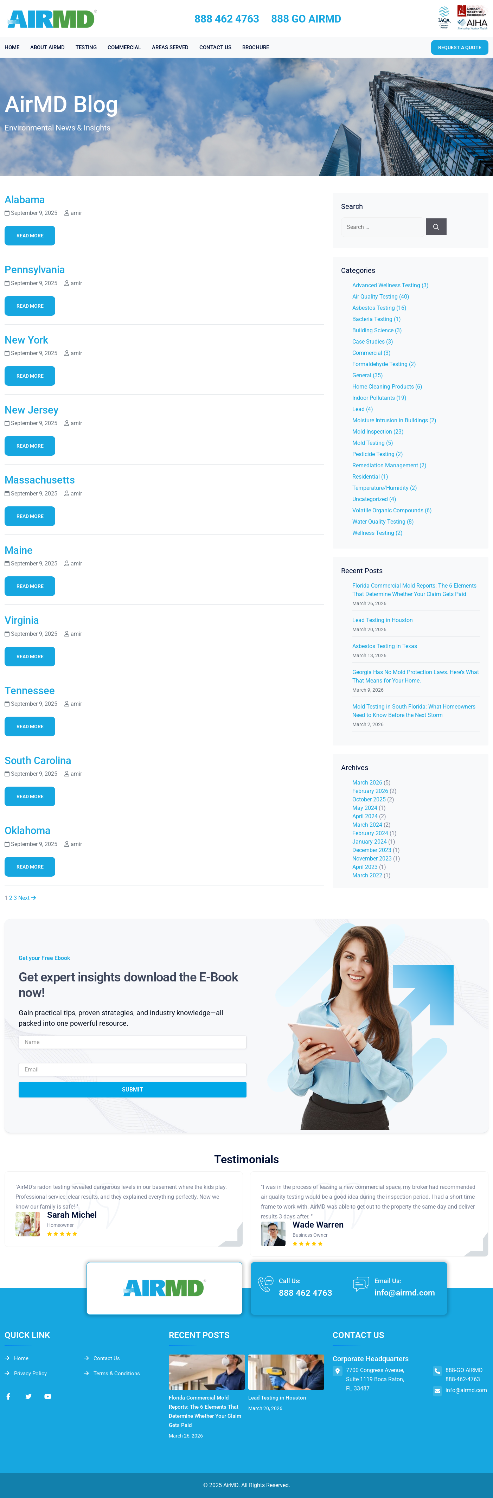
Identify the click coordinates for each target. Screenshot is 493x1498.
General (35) (367, 375)
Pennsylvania (38, 269)
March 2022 (367, 875)
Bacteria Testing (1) (376, 319)
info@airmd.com (403, 1293)
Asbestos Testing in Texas (384, 646)
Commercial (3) (371, 353)
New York (29, 339)
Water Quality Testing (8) (383, 521)
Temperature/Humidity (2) (384, 488)
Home (17, 1358)
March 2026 (367, 782)
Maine (20, 550)
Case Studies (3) (372, 341)
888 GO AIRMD (306, 19)
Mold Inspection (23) (378, 431)
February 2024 (370, 833)
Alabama (27, 199)
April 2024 (365, 816)
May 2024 (364, 808)
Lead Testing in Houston (382, 620)
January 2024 (369, 841)
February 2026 (370, 791)
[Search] (436, 226)
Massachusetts (43, 479)
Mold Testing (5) (372, 443)
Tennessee (32, 690)
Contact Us (102, 1358)
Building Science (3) (377, 330)
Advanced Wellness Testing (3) (390, 285)
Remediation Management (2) (389, 465)
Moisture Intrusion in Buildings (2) (394, 420)
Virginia (24, 620)
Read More (30, 235)
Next (27, 898)
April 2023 (365, 867)
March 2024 (367, 824)
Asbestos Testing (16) (379, 308)
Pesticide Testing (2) (377, 454)
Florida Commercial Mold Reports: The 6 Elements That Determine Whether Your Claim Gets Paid (206, 1411)
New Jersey (34, 409)
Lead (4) (362, 409)
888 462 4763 (226, 19)
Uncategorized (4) (374, 499)
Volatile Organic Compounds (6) (392, 510)
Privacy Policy (27, 1374)
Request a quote (459, 47)
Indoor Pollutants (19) (379, 398)
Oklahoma (30, 830)
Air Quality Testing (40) (380, 296)
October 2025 (369, 799)
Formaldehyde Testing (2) (384, 364)
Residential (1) (370, 476)
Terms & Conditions (113, 1374)
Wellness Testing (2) (377, 533)
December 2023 (371, 850)
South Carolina (41, 760)
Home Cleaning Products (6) (387, 386)
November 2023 (372, 858)
